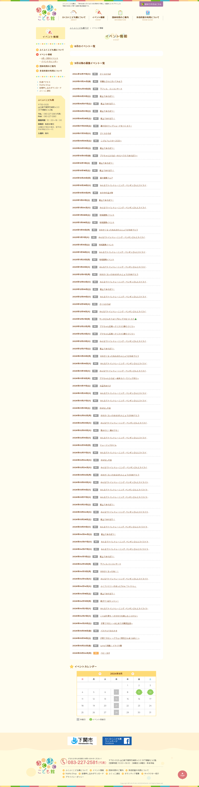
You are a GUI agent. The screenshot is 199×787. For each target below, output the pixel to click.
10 (150, 692)
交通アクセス (44, 82)
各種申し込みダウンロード (50, 88)
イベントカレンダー (49, 61)
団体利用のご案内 (120, 15)
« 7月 (100, 673)
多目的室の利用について (148, 15)
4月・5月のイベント (49, 58)
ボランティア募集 (132, 773)
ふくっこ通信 (44, 91)
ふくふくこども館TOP (79, 28)
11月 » (132, 673)
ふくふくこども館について (73, 15)
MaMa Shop (44, 85)
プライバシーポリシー (75, 777)
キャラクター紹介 (151, 773)
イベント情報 (98, 15)
